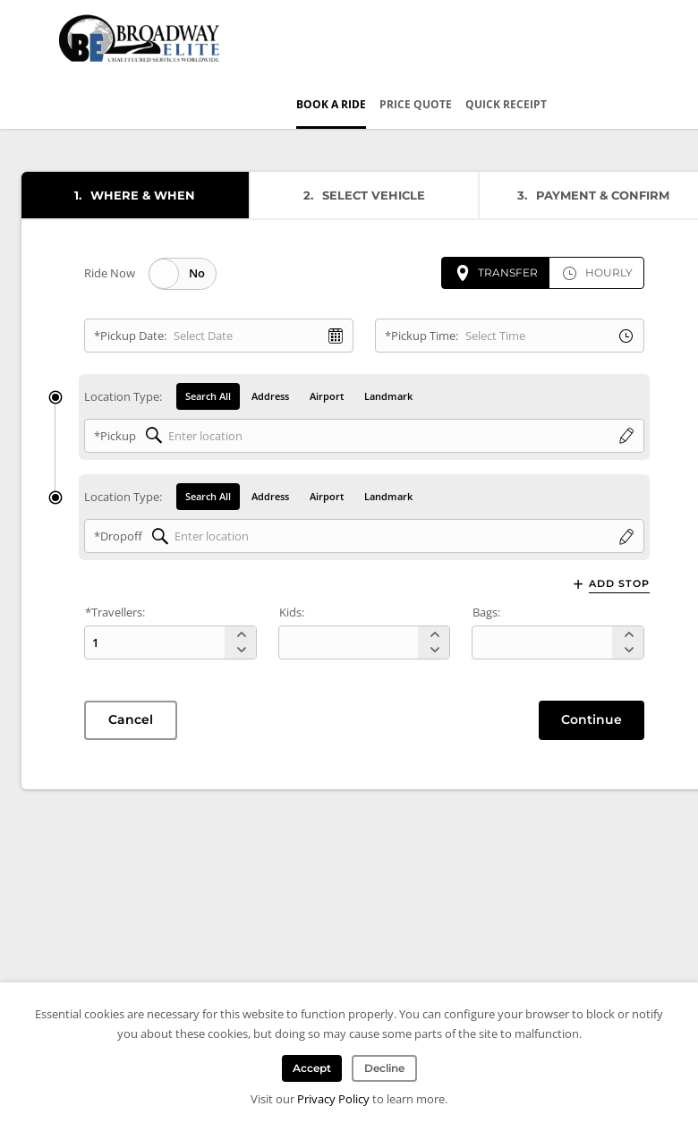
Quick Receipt (506, 104)
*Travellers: (115, 612)
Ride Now (109, 273)
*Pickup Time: (421, 336)
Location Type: (123, 396)
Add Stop (619, 583)
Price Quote (415, 104)
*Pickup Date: (130, 336)
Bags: (486, 612)
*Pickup (115, 436)
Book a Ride (331, 104)
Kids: (291, 612)
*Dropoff (118, 536)
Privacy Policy (333, 1099)
